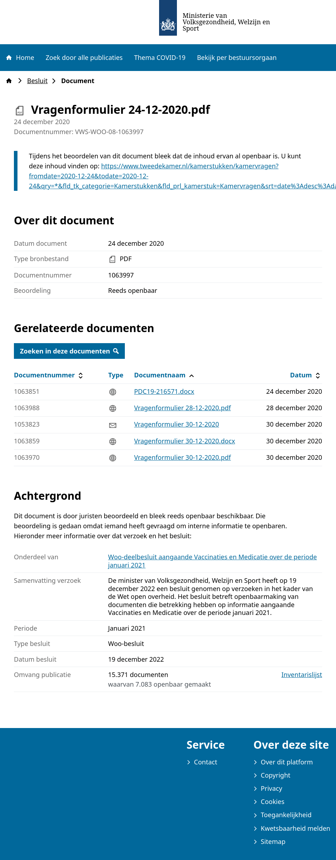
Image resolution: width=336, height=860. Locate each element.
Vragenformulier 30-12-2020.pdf (182, 457)
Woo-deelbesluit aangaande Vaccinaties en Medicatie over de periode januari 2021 (212, 561)
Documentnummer (49, 375)
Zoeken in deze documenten (69, 351)
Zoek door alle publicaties (84, 57)
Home (19, 57)
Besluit (39, 80)
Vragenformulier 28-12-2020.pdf (182, 407)
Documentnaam (165, 375)
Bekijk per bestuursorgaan (237, 57)
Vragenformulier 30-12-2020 (176, 424)
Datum (306, 375)
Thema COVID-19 (159, 57)
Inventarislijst (301, 675)
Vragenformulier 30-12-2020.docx (184, 441)
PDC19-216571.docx (164, 391)
